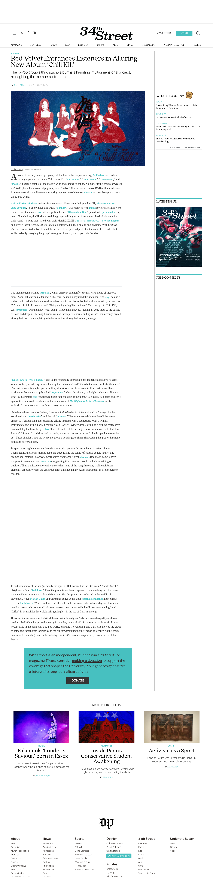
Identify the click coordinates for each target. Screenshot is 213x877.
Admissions (48, 851)
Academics (48, 844)
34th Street (146, 840)
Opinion (112, 840)
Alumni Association (20, 851)
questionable (18, 215)
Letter (198, 45)
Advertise (15, 848)
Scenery (63, 418)
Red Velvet (99, 175)
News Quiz (111, 873)
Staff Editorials (113, 851)
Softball (78, 848)
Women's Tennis (82, 863)
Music (100, 45)
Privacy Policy (17, 874)
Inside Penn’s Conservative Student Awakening (175, 140)
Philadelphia (48, 866)
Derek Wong (19, 85)
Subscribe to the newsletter (186, 147)
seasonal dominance (94, 599)
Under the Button (182, 840)
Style (130, 45)
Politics (46, 863)
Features (35, 45)
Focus (53, 45)
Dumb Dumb (91, 179)
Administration (50, 848)
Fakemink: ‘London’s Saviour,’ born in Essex (41, 754)
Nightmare (57, 394)
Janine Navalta (16, 169)
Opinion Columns (114, 844)
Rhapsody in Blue (84, 211)
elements (85, 458)
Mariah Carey (38, 599)
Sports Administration (85, 870)
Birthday (63, 207)
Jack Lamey (172, 767)
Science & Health (51, 859)
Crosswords (112, 869)
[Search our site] (198, 33)
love (47, 430)
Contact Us (16, 859)
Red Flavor (73, 179)
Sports (79, 840)
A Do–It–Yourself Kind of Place (173, 117)
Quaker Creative (18, 866)
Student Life (48, 870)
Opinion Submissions (119, 856)
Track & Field (80, 866)
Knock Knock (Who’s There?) (29, 382)
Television (161, 123)
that (35, 399)
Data (45, 874)
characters (45, 462)
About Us (15, 844)
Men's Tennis (81, 859)
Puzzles (111, 865)
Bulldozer (37, 591)
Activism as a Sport (171, 752)
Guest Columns (113, 848)
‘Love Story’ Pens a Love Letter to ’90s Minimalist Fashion (176, 107)
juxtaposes (22, 312)
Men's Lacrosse (82, 851)
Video (173, 851)
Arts (115, 45)
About (15, 840)
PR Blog (14, 870)
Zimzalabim (109, 179)
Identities (47, 855)
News (47, 840)
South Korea (26, 604)
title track (45, 295)
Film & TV (83, 45)
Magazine (16, 45)
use (46, 211)
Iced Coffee (35, 418)
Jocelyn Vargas (42, 776)
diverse (107, 191)
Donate (184, 33)
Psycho (21, 183)
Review (15, 53)
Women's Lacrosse (83, 855)
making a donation (87, 662)
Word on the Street (174, 45)
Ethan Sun (108, 778)
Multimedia (148, 45)
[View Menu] (14, 33)
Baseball (78, 844)
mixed (94, 207)
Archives (15, 855)
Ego (67, 45)
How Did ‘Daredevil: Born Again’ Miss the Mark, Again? (178, 128)
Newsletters (164, 33)
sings (108, 299)
